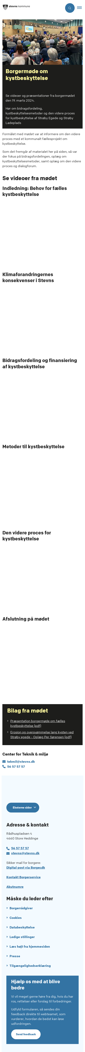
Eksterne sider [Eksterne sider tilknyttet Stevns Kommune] (22, 807)
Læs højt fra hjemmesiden (30, 946)
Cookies (16, 918)
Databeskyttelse (22, 927)
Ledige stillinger (22, 937)
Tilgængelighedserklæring (30, 966)
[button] (81, 8)
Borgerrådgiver (21, 908)
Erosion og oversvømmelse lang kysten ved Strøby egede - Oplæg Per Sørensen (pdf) (42, 734)
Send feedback (26, 1034)
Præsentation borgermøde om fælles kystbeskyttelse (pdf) (37, 723)
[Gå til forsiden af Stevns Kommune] (31, 8)
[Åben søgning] (70, 8)
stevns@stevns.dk (25, 853)
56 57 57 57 (20, 848)
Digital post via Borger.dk (25, 867)
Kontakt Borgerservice (23, 877)
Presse (15, 956)
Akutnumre (14, 887)
